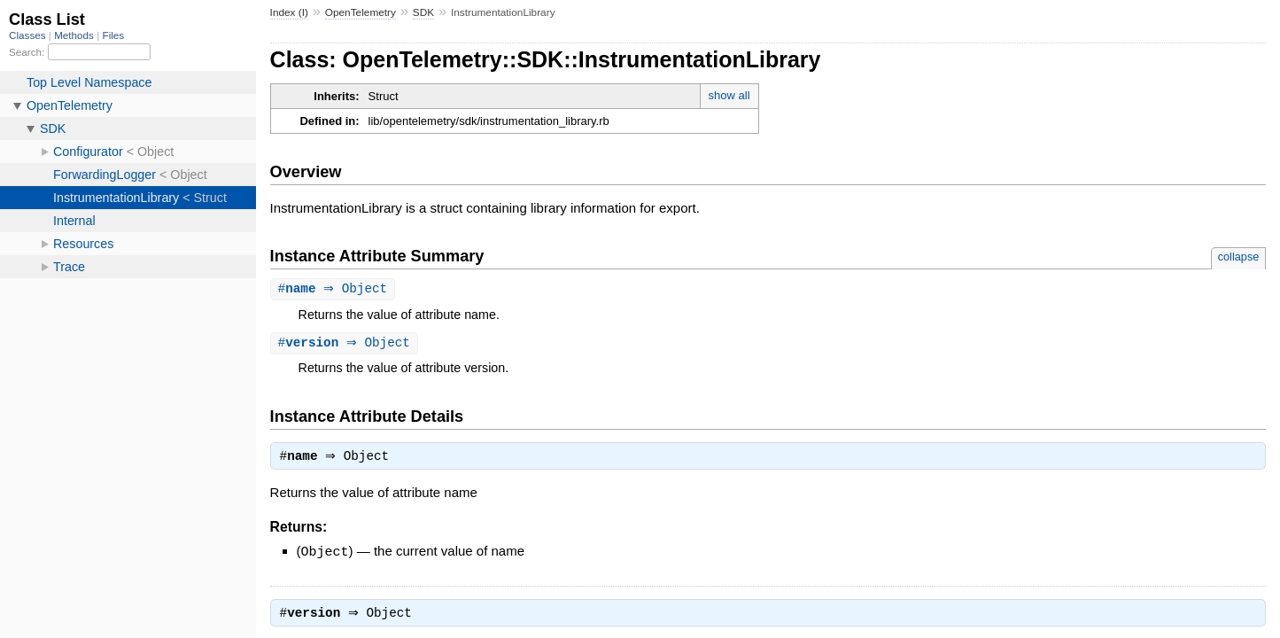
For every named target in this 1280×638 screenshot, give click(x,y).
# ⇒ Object (335, 289)
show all (729, 95)
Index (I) (289, 12)
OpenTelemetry (360, 12)
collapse (1239, 256)
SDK (423, 12)
